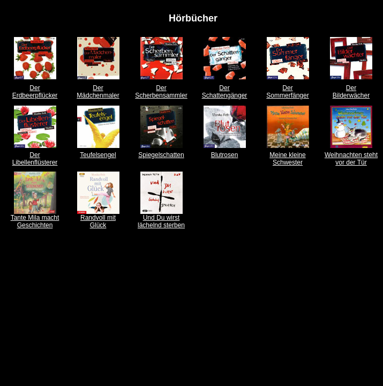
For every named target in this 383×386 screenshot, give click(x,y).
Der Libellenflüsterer (35, 158)
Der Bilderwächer (351, 91)
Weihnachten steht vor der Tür (351, 158)
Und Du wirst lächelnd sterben (161, 221)
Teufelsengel (98, 155)
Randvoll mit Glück (98, 221)
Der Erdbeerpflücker (35, 91)
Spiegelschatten (161, 155)
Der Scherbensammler (161, 91)
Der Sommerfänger (287, 91)
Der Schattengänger (224, 91)
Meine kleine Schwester (287, 158)
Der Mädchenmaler (98, 91)
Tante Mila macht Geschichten (35, 221)
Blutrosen (224, 155)
